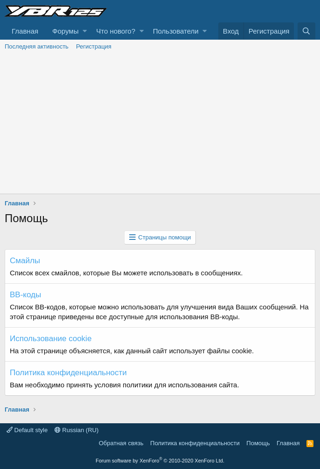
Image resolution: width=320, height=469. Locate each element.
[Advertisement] (160, 123)
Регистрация (93, 46)
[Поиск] (306, 31)
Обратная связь (121, 443)
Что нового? (115, 31)
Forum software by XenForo (160, 460)
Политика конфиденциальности (68, 372)
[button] (84, 31)
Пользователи (176, 31)
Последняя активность (37, 46)
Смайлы (25, 260)
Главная (25, 31)
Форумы (65, 31)
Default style (27, 430)
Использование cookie (50, 338)
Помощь (258, 443)
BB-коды (25, 294)
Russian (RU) (77, 430)
